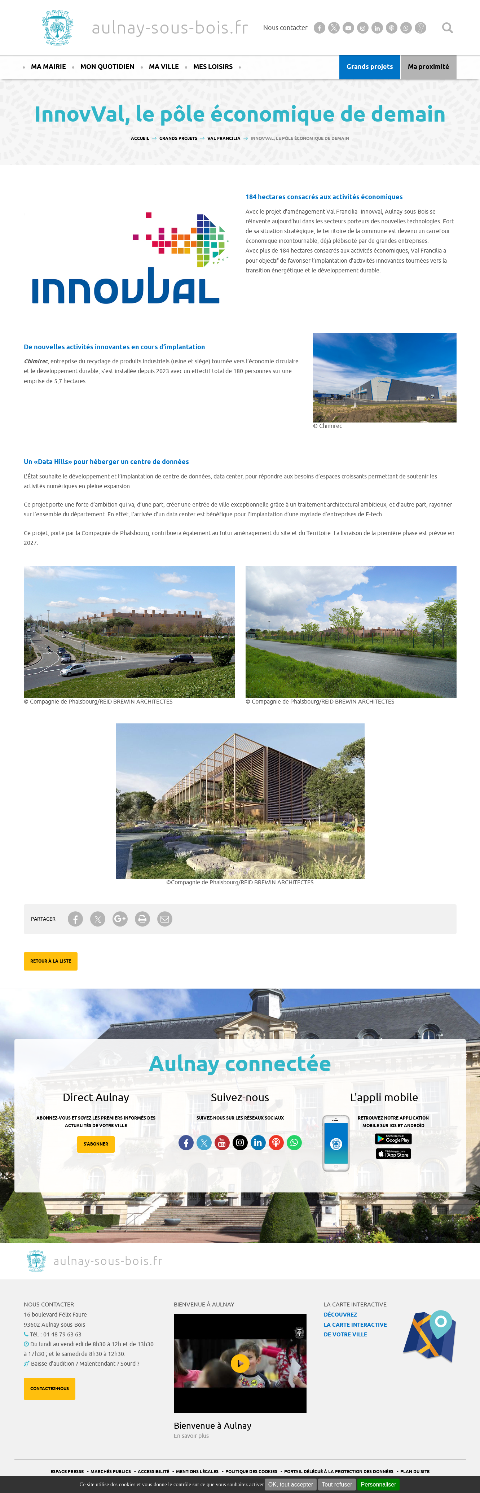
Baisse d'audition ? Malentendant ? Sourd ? (85, 1363)
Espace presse (67, 1472)
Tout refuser (337, 1484)
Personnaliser (378, 1484)
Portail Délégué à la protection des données (338, 1472)
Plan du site (415, 1472)
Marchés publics (111, 1472)
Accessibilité (153, 1472)
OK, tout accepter (290, 1484)
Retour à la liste (50, 961)
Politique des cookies (251, 1472)
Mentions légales (197, 1472)
